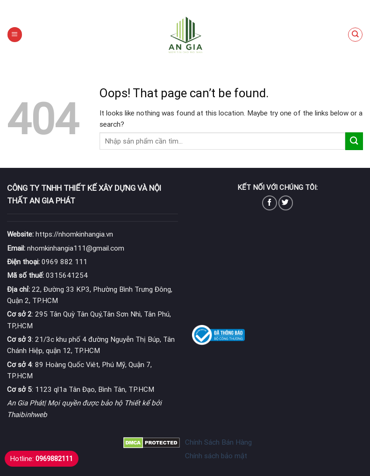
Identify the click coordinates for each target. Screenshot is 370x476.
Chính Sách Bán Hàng (218, 442)
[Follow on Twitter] (285, 202)
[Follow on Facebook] (269, 202)
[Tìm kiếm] (355, 35)
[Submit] (354, 141)
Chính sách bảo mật (216, 456)
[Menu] (14, 34)
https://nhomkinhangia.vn (60, 234)
